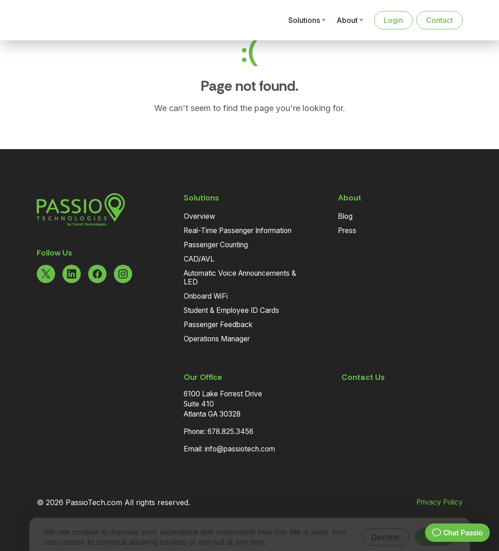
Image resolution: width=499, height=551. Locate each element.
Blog (345, 216)
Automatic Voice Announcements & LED (240, 277)
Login (393, 20)
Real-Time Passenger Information (238, 230)
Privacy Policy (439, 502)
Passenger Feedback (218, 324)
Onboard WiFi (206, 296)
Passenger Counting (216, 244)
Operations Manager (217, 338)
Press (347, 230)
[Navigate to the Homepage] (84, 20)
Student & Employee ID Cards (231, 310)
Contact (439, 20)
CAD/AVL (199, 259)
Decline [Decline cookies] (385, 524)
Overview (199, 216)
